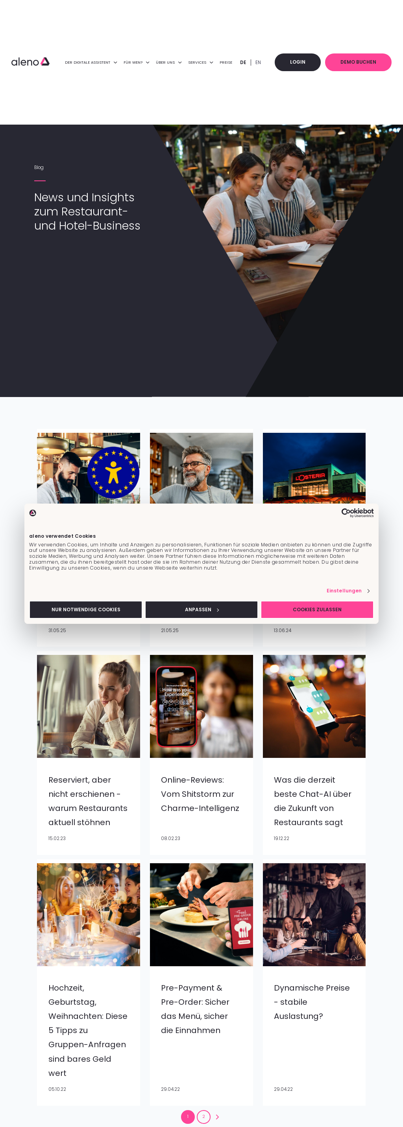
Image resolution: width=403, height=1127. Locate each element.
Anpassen (202, 609)
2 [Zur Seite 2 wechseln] (203, 1117)
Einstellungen (344, 591)
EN (262, 62)
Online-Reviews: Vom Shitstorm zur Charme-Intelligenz (200, 794)
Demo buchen (360, 62)
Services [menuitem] (204, 62)
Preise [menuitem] (230, 62)
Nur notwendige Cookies (86, 609)
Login (301, 62)
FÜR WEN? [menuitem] (140, 62)
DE (247, 62)
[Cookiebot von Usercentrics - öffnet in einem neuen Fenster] (339, 512)
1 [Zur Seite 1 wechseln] (188, 1117)
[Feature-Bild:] (88, 756)
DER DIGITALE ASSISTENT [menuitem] (94, 62)
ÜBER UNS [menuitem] (172, 62)
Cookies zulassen (317, 609)
